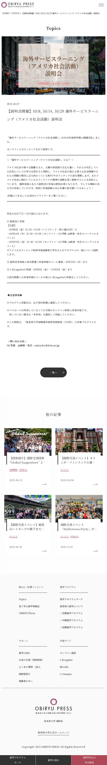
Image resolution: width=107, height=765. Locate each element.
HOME (5, 13)
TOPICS (15, 13)
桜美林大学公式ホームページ (53, 732)
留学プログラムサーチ (18, 760)
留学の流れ (53, 760)
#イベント (65, 469)
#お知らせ (23, 469)
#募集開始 (13, 469)
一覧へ (53, 372)
